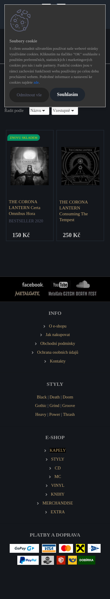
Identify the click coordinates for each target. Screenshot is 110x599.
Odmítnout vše (29, 94)
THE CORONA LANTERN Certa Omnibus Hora (24, 207)
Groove (68, 405)
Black (42, 397)
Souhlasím (67, 94)
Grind (55, 405)
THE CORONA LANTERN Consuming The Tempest (73, 210)
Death (55, 397)
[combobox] (39, 110)
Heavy (40, 414)
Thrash (69, 414)
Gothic (40, 405)
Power (54, 414)
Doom (68, 397)
